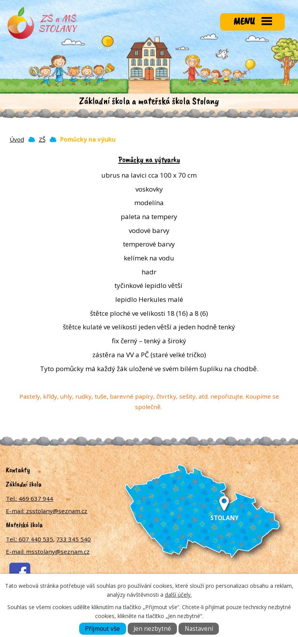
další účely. (178, 594)
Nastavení (199, 629)
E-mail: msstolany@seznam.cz (48, 551)
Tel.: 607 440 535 (29, 539)
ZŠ (42, 139)
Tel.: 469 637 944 (29, 498)
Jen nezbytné (152, 629)
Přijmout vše (102, 629)
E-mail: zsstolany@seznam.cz (46, 511)
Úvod (17, 139)
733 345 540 (73, 539)
